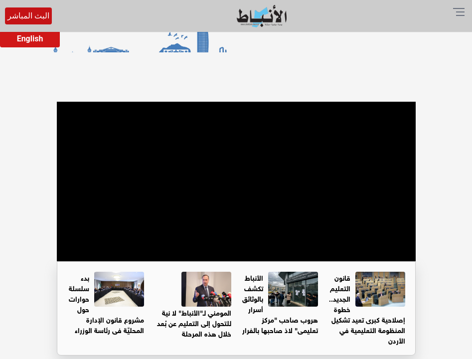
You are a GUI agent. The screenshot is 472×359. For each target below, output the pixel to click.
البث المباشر (28, 15)
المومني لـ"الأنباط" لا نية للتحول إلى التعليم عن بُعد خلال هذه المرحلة (194, 322)
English (30, 38)
